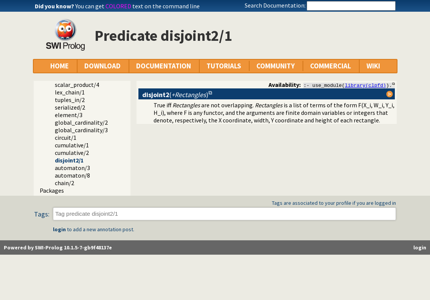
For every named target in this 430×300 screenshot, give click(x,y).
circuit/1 (65, 137)
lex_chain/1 (70, 92)
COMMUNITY (275, 66)
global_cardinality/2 (81, 122)
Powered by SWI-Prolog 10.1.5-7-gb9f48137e (58, 247)
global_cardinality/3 (81, 130)
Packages (52, 190)
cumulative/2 (72, 152)
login (59, 229)
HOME (59, 66)
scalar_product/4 (77, 84)
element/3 (68, 115)
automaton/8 (72, 175)
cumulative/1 (72, 145)
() (175, 94)
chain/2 (64, 183)
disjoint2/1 (69, 160)
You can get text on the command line (137, 6)
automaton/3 (72, 168)
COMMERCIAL (330, 66)
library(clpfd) (365, 85)
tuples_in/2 (70, 100)
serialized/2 (70, 107)
